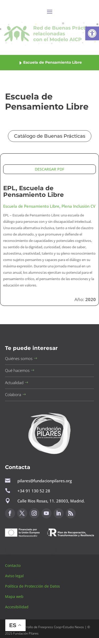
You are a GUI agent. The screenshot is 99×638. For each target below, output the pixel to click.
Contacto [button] (13, 565)
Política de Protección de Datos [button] (33, 586)
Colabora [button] (13, 394)
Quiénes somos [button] (18, 358)
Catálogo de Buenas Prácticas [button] (49, 136)
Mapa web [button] (14, 596)
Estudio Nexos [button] (73, 627)
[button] (92, 33)
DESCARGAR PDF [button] (49, 169)
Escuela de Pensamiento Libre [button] (31, 206)
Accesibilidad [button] (17, 606)
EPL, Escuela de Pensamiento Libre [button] (33, 191)
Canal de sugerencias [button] (30, 549)
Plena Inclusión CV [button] (78, 206)
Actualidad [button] (14, 382)
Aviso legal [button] (15, 575)
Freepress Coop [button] (49, 627)
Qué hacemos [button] (17, 370)
